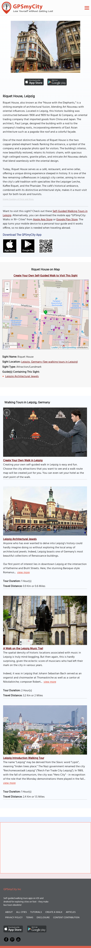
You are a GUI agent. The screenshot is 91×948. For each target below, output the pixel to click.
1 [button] (45, 312)
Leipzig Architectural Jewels (22, 376)
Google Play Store (67, 219)
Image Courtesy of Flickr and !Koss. (18, 199)
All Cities (21, 912)
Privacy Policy (14, 918)
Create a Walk (53, 912)
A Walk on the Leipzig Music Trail (23, 648)
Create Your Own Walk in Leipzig (23, 460)
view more (23, 572)
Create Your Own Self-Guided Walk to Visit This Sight (45, 276)
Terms (29, 918)
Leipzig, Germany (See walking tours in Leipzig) (49, 362)
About (9, 912)
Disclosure (43, 918)
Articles (71, 912)
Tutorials (36, 912)
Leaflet (54, 347)
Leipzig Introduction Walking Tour (23, 758)
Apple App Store (42, 219)
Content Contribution (66, 918)
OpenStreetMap (68, 347)
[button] (7, 284)
